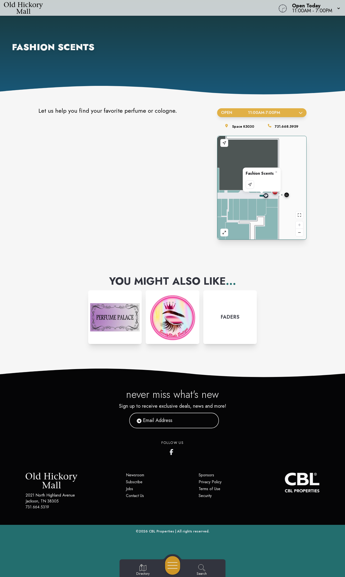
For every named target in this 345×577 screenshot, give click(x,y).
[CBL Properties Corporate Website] (284, 482)
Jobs (129, 489)
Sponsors (206, 475)
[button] (314, 8)
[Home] (130, 8)
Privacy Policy (210, 482)
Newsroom (135, 475)
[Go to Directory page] (142, 570)
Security (205, 496)
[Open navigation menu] (172, 565)
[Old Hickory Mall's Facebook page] (172, 451)
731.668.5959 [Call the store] (286, 126)
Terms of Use (209, 489)
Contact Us (135, 496)
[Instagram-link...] (115, 317)
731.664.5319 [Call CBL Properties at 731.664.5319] (37, 507)
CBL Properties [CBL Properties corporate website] (161, 531)
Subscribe (134, 482)
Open (262, 112)
